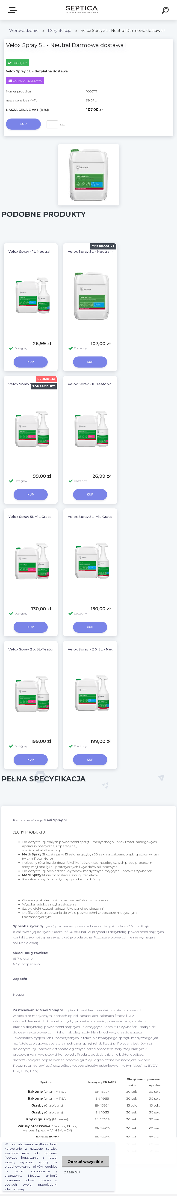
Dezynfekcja (59, 30)
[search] (166, 11)
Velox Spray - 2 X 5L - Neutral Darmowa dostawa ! (112, 649)
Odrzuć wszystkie (85, 1162)
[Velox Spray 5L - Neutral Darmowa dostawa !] (88, 146)
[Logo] (81, 10)
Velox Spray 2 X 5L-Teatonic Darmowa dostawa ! (51, 649)
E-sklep (13, 10)
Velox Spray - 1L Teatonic (90, 384)
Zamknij (72, 1172)
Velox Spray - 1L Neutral (29, 251)
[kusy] (52, 124)
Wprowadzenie (23, 30)
